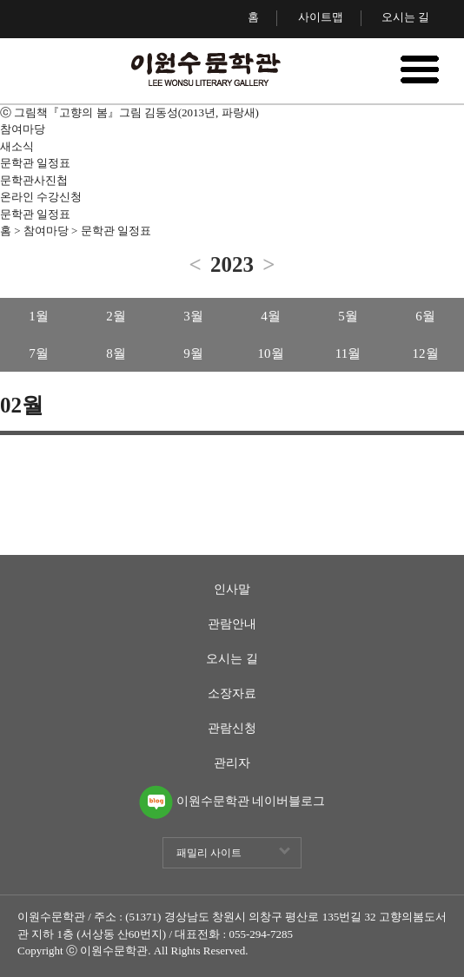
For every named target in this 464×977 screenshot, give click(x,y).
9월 (193, 353)
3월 (193, 316)
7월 (39, 353)
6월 (425, 316)
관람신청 (232, 729)
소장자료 (232, 694)
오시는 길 (405, 16)
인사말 (232, 590)
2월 (116, 316)
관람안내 (232, 624)
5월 (348, 316)
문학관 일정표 (35, 162)
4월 (271, 316)
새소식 (17, 146)
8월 (116, 353)
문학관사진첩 (34, 180)
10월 (271, 353)
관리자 (232, 763)
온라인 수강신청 (41, 196)
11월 (348, 353)
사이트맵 (320, 16)
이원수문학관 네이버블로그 (232, 793)
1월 (39, 316)
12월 (426, 353)
